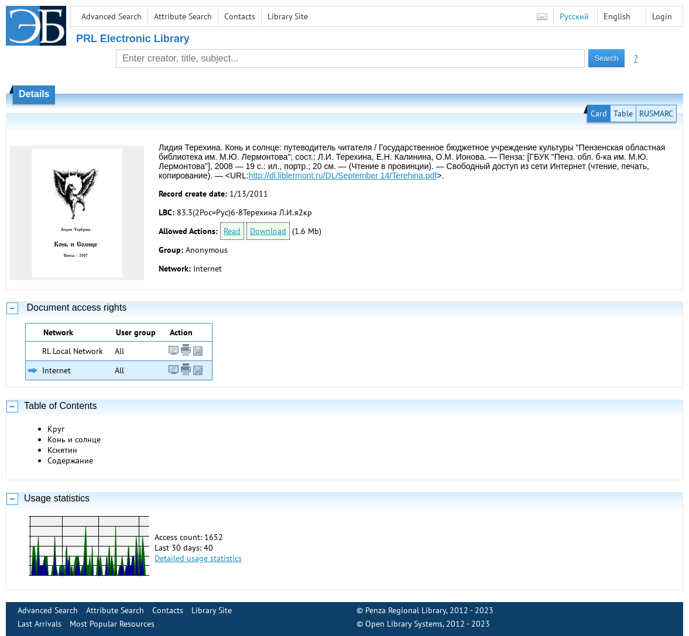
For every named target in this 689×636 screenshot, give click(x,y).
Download (268, 231)
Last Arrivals (39, 623)
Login (662, 16)
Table (623, 113)
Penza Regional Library (405, 610)
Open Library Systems (404, 623)
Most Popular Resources (112, 623)
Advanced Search (111, 16)
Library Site (288, 16)
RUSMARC (656, 113)
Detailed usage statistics (198, 558)
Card (599, 113)
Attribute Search (183, 16)
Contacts (239, 16)
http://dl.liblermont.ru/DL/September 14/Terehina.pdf (343, 175)
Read (232, 231)
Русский (574, 16)
